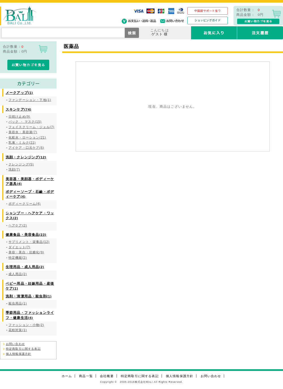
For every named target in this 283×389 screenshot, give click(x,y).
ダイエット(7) (19, 247)
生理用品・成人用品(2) (25, 267)
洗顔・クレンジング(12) (26, 157)
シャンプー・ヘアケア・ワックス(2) (30, 215)
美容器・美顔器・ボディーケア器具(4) (30, 181)
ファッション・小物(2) (26, 325)
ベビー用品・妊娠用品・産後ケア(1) (30, 286)
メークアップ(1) (19, 92)
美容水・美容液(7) (22, 132)
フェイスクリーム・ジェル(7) (31, 127)
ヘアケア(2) (17, 225)
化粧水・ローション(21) (27, 137)
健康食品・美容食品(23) (26, 234)
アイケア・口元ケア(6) (26, 147)
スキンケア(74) (18, 109)
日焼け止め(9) (19, 116)
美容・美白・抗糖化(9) (26, 252)
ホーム (67, 376)
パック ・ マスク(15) (25, 121)
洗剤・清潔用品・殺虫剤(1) (29, 296)
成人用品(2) (17, 274)
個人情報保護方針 (18, 353)
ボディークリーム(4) (24, 203)
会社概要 (107, 376)
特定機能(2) (17, 257)
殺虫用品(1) (17, 303)
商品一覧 (86, 376)
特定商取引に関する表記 (23, 348)
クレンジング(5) (21, 164)
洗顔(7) (14, 169)
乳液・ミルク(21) (22, 142)
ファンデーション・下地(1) (29, 99)
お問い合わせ (15, 343)
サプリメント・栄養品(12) (29, 241)
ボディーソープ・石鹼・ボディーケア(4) (30, 194)
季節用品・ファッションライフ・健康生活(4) (30, 315)
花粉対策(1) (17, 330)
